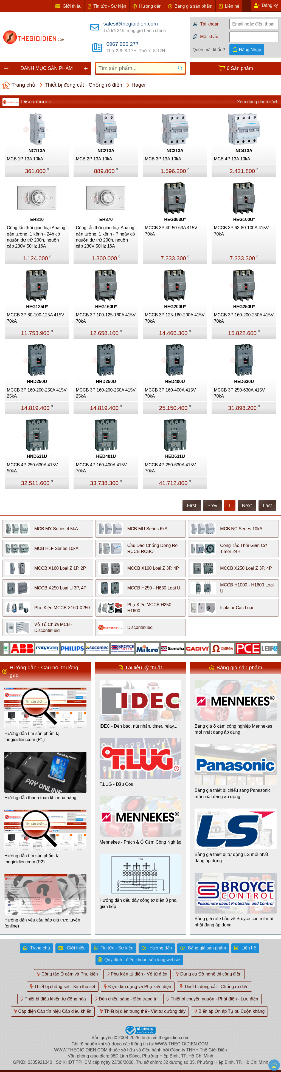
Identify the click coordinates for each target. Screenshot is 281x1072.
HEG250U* (244, 306)
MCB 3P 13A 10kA (163, 159)
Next (247, 505)
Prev (212, 505)
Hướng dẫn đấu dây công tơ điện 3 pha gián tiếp (138, 903)
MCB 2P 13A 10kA (94, 159)
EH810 (37, 219)
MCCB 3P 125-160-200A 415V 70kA (175, 318)
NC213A (106, 150)
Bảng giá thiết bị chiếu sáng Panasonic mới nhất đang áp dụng (233, 793)
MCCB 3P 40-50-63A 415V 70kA (171, 230)
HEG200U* (175, 306)
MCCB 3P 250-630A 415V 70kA (239, 393)
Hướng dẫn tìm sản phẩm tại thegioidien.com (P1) (32, 736)
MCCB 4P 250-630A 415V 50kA (32, 468)
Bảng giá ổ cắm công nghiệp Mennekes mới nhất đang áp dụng (233, 729)
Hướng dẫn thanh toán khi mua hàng (40, 797)
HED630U (244, 381)
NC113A (37, 150)
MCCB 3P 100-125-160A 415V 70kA (106, 318)
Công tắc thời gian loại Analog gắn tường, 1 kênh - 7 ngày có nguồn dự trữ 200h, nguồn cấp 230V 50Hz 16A (105, 236)
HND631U (37, 456)
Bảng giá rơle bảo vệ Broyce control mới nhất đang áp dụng (234, 921)
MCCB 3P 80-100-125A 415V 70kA (35, 318)
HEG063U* (175, 219)
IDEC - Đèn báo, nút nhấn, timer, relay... (139, 726)
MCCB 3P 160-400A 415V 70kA (170, 393)
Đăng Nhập (250, 49)
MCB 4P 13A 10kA (232, 159)
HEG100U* (244, 219)
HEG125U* (37, 306)
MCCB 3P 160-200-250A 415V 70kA (244, 318)
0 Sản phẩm (240, 68)
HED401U (106, 456)
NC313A (175, 150)
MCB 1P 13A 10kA (25, 159)
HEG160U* (106, 306)
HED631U (175, 456)
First (191, 505)
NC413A (244, 150)
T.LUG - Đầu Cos (116, 784)
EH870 (106, 219)
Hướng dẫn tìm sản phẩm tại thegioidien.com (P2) (32, 858)
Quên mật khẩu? (208, 49)
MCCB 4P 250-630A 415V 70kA (170, 468)
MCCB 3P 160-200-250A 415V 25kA (37, 393)
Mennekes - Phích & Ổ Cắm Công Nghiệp (140, 842)
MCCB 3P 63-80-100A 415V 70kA (241, 230)
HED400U (175, 381)
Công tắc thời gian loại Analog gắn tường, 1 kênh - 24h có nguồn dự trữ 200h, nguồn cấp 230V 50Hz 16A (36, 236)
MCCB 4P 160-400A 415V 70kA (101, 468)
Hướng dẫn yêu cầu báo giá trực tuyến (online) (42, 923)
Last (267, 505)
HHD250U (37, 381)
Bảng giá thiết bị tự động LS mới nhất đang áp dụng (231, 857)
